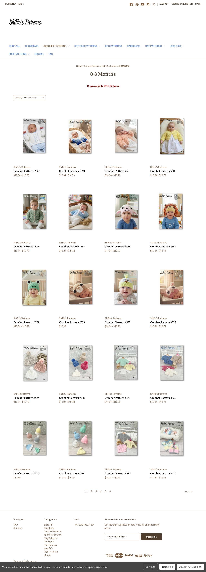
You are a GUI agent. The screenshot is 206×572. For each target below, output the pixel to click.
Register (187, 4)
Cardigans (133, 46)
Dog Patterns (113, 46)
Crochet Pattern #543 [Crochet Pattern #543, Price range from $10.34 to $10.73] (72, 398)
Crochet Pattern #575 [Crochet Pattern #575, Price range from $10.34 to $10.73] (26, 246)
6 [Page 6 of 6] (110, 491)
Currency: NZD (14, 4)
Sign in (175, 4)
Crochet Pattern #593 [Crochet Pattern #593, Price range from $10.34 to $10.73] (72, 171)
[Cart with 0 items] (198, 4)
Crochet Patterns (56, 46)
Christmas (31, 46)
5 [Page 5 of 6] (105, 491)
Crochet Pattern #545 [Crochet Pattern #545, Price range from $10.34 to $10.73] (27, 398)
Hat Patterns (155, 46)
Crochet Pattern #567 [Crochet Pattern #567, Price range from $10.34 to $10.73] (72, 246)
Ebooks (39, 54)
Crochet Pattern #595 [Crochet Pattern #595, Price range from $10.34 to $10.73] (26, 171)
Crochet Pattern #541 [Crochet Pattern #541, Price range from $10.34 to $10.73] (118, 398)
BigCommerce (30, 561)
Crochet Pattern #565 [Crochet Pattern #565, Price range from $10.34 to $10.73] (118, 246)
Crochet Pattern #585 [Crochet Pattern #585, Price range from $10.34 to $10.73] (163, 171)
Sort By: (19, 97)
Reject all (167, 567)
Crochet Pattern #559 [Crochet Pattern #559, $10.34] (72, 322)
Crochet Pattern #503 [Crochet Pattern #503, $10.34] (27, 473)
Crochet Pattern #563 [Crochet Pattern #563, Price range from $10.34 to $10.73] (163, 246)
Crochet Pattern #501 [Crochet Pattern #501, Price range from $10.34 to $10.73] (72, 473)
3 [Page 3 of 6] (96, 491)
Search (163, 4)
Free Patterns (19, 54)
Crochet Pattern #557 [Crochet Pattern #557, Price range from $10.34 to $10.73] (117, 322)
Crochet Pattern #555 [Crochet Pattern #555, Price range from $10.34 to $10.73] (163, 322)
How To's (177, 46)
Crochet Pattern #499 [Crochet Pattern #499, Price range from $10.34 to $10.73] (118, 473)
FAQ (51, 54)
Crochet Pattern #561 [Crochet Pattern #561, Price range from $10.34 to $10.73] (26, 322)
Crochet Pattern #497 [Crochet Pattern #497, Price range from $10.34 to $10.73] (163, 473)
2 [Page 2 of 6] (91, 491)
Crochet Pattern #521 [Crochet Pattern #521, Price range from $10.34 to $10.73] (163, 398)
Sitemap (18, 528)
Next (188, 491)
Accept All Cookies (190, 567)
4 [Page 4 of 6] (100, 491)
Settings (150, 567)
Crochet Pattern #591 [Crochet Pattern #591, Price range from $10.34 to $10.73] (117, 171)
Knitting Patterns (87, 46)
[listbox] (35, 97)
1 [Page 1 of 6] (86, 491)
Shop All (14, 46)
